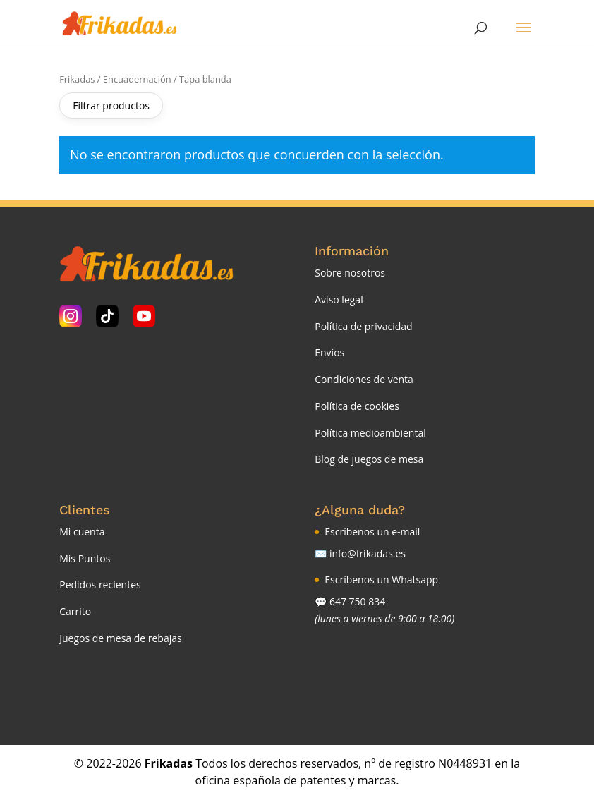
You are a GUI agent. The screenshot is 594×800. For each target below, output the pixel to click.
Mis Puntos (84, 558)
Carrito (75, 611)
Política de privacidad (363, 326)
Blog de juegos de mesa (369, 459)
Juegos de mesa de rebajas (120, 638)
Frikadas (77, 79)
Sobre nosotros (350, 272)
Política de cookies (357, 406)
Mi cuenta (81, 531)
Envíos (329, 352)
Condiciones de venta (364, 379)
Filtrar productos (111, 105)
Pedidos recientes (99, 584)
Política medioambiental (370, 433)
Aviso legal (339, 299)
